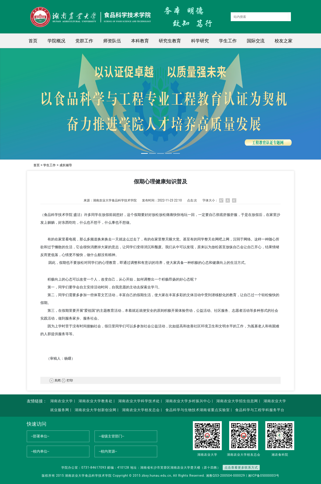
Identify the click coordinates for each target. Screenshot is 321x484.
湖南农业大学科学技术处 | (139, 401)
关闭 (55, 380)
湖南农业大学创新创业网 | (96, 410)
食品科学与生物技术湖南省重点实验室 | (198, 410)
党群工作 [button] (84, 40)
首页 (33, 40)
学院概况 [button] (56, 40)
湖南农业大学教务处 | (96, 401)
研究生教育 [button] (170, 40)
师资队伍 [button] (112, 40)
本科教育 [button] (140, 40)
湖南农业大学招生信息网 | (237, 401)
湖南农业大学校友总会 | (141, 410)
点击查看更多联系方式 (241, 467)
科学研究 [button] (200, 40)
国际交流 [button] (256, 40)
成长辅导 (66, 165)
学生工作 (49, 165)
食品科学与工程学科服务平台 (259, 410)
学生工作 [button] (228, 40)
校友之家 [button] (283, 40)
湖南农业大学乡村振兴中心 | (188, 401)
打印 (67, 380)
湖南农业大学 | (62, 401)
